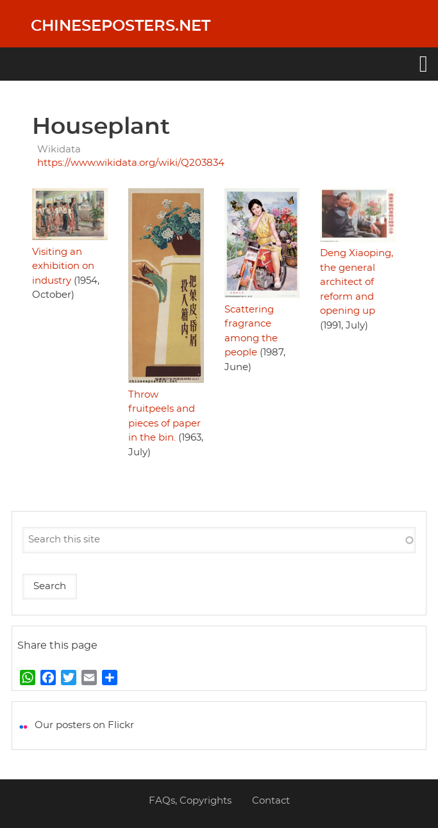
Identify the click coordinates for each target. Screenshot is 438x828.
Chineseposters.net (120, 26)
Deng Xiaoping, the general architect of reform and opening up (356, 282)
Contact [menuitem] (271, 801)
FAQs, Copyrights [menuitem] (190, 801)
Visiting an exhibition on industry (63, 266)
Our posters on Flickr (84, 725)
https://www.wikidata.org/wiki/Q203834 (130, 163)
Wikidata (59, 149)
